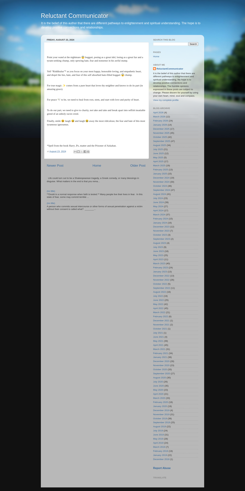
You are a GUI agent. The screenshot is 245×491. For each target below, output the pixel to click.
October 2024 (160, 186)
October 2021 (160, 328)
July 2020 (158, 381)
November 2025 (161, 133)
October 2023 (160, 235)
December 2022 (161, 275)
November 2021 (161, 324)
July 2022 (158, 296)
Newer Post (55, 165)
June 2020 (158, 386)
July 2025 (158, 149)
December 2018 (161, 459)
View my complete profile (166, 100)
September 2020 (161, 373)
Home (97, 165)
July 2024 (158, 198)
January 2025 (160, 173)
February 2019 (160, 451)
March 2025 (159, 165)
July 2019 (158, 430)
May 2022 (158, 304)
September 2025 (161, 141)
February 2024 (160, 218)
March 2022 (159, 312)
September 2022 (161, 288)
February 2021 (160, 353)
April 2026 (158, 112)
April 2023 (158, 259)
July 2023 (158, 247)
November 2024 (161, 182)
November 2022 (161, 280)
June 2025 (158, 153)
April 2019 (158, 443)
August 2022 (159, 292)
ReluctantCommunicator (170, 68)
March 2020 (159, 398)
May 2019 (158, 439)
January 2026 (160, 125)
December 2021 (161, 320)
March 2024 (159, 214)
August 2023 (159, 243)
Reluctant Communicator (74, 15)
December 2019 (161, 410)
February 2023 (160, 267)
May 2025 (158, 157)
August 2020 (159, 377)
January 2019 (160, 455)
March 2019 (159, 447)
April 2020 (158, 394)
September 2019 (161, 422)
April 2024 (158, 210)
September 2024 (161, 190)
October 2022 (160, 284)
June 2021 (158, 337)
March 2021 (159, 349)
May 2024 (158, 206)
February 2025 (160, 169)
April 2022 (158, 308)
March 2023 (159, 263)
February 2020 (160, 402)
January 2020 (160, 406)
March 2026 (159, 116)
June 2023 (158, 251)
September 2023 (161, 239)
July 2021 (158, 333)
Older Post (137, 165)
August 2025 (159, 145)
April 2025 (158, 161)
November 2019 (161, 414)
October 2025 (160, 137)
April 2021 (158, 345)
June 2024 (158, 202)
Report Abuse (162, 468)
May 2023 (158, 255)
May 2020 (158, 390)
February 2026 (160, 120)
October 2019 (160, 418)
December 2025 (161, 129)
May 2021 (158, 341)
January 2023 (160, 271)
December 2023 (161, 226)
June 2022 (158, 300)
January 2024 (160, 222)
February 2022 (160, 316)
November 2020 (161, 365)
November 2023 (161, 230)
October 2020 (160, 369)
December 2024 (161, 178)
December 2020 (161, 361)
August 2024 (159, 194)
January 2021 (160, 357)
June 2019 (158, 434)
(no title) (51, 191)
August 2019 (159, 426)
